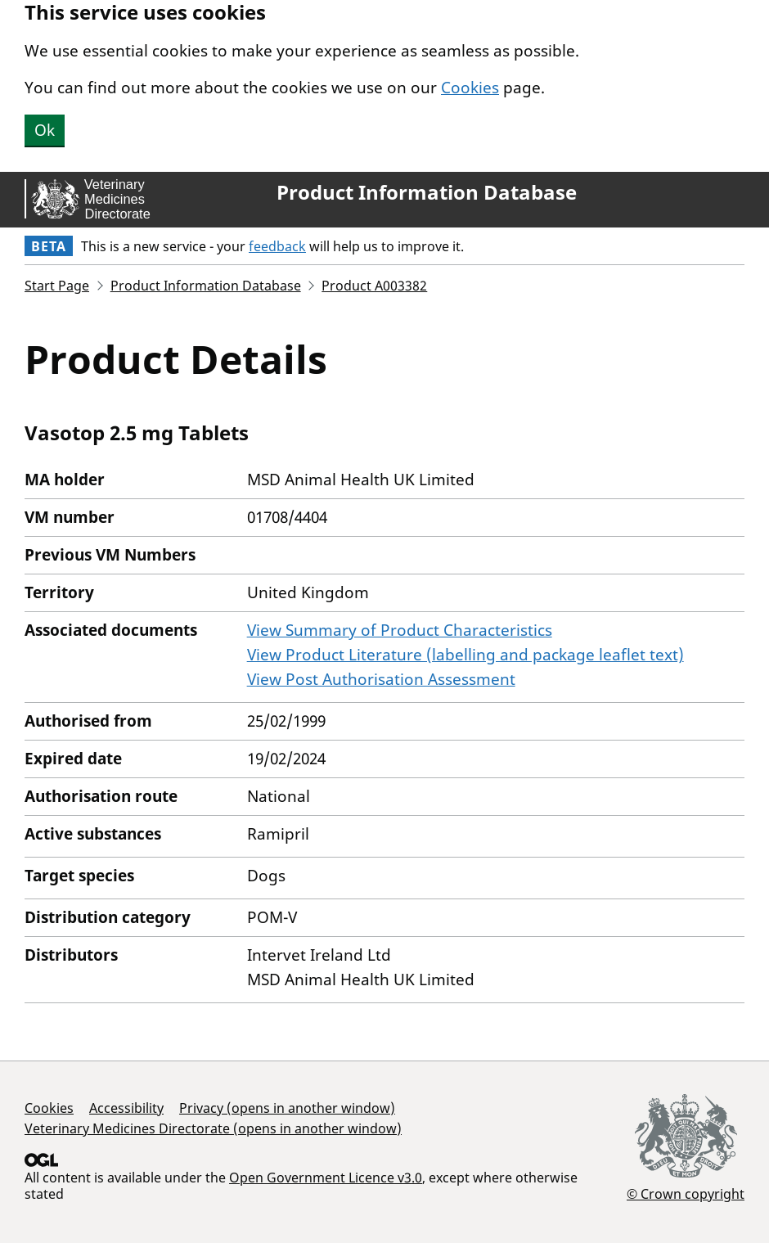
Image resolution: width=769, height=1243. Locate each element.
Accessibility (126, 1108)
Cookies (470, 87)
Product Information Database (427, 192)
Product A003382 (374, 286)
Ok (44, 130)
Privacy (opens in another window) (287, 1108)
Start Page (57, 286)
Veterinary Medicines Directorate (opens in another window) (213, 1128)
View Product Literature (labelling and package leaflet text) (465, 654)
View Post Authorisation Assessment (381, 679)
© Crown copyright (685, 1193)
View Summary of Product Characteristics (399, 630)
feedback (277, 246)
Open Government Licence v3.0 (325, 1178)
